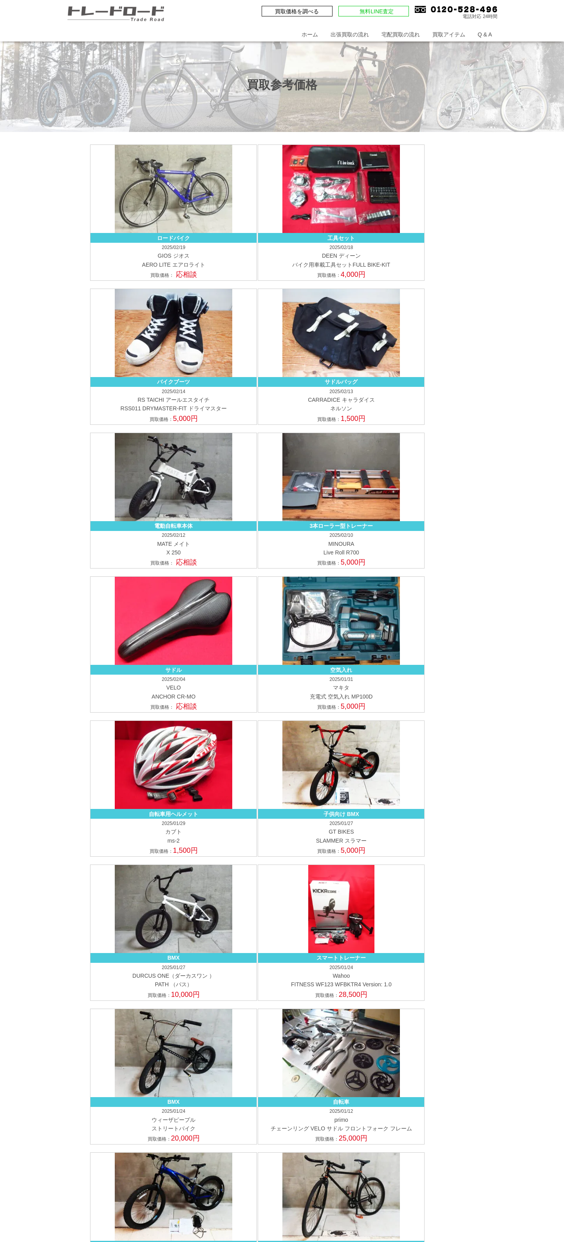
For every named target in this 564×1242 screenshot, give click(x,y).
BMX (409, 1045)
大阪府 (79, 1042)
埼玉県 (79, 1002)
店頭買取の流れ (378, 1003)
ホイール (438, 1058)
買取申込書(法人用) (282, 960)
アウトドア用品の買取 (285, 1113)
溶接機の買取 (274, 1139)
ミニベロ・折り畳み (362, 1058)
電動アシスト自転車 (451, 1045)
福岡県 (79, 1074)
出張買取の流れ (350, 34)
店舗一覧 (431, 947)
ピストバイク (274, 1058)
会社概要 (379, 904)
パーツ (407, 1058)
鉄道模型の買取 (444, 1113)
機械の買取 (457, 1126)
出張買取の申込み (280, 947)
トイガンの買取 (277, 1126)
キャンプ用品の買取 (349, 1113)
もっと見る (282, 682)
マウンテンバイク (370, 1045)
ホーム (310, 34)
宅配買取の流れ (400, 34)
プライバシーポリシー (434, 904)
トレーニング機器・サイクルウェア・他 (307, 1071)
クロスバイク (319, 1045)
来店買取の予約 (389, 947)
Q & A (484, 34)
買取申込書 (467, 947)
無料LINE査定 (377, 11)
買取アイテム (448, 34)
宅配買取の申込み (336, 947)
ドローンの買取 (328, 1126)
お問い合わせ (308, 904)
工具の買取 (418, 1126)
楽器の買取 (400, 1113)
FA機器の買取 (376, 1126)
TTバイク (314, 1058)
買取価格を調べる (297, 11)
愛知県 (79, 1106)
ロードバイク (274, 1045)
